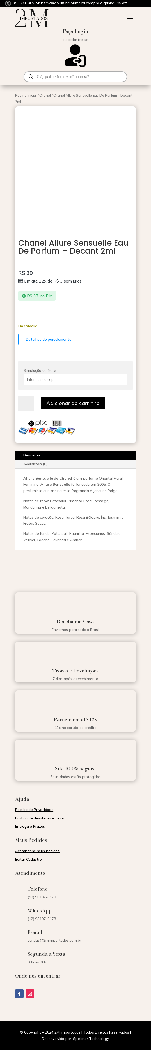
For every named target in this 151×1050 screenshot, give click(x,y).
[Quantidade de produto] (26, 403)
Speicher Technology (91, 1038)
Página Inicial (26, 95)
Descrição (31, 455)
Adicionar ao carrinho (73, 403)
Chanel (45, 95)
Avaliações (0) (35, 464)
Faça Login (75, 31)
